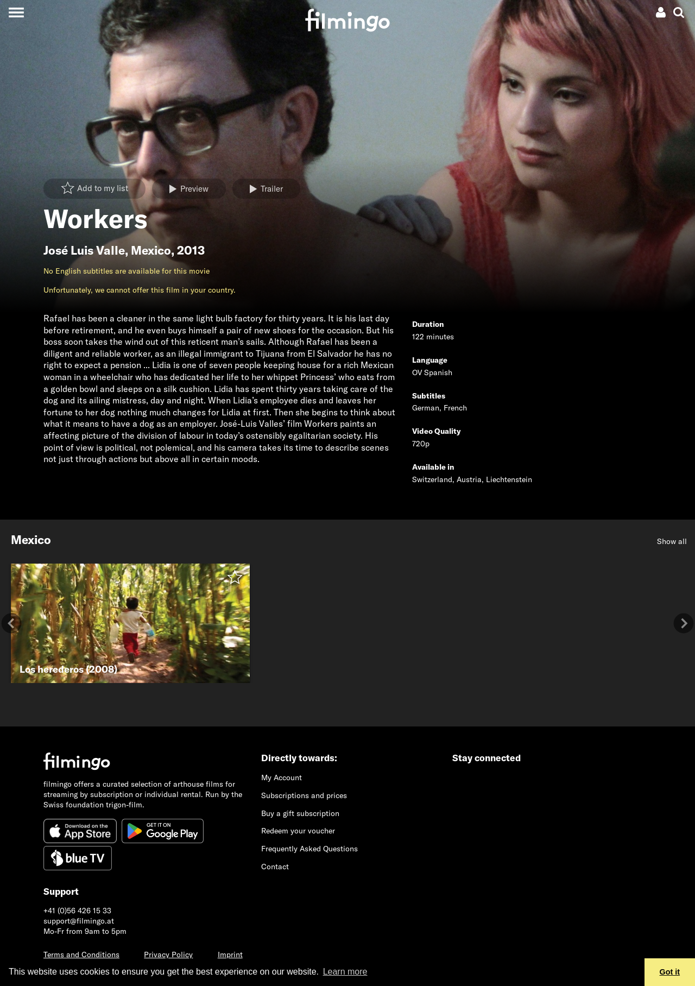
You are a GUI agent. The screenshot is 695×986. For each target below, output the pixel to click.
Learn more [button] (345, 971)
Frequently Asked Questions (309, 849)
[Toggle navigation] (16, 12)
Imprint (230, 954)
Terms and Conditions (81, 954)
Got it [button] (670, 972)
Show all (672, 541)
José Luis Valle (84, 250)
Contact (275, 866)
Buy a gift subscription (300, 813)
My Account (281, 777)
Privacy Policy (168, 954)
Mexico (151, 250)
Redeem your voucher (298, 831)
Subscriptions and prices (304, 795)
